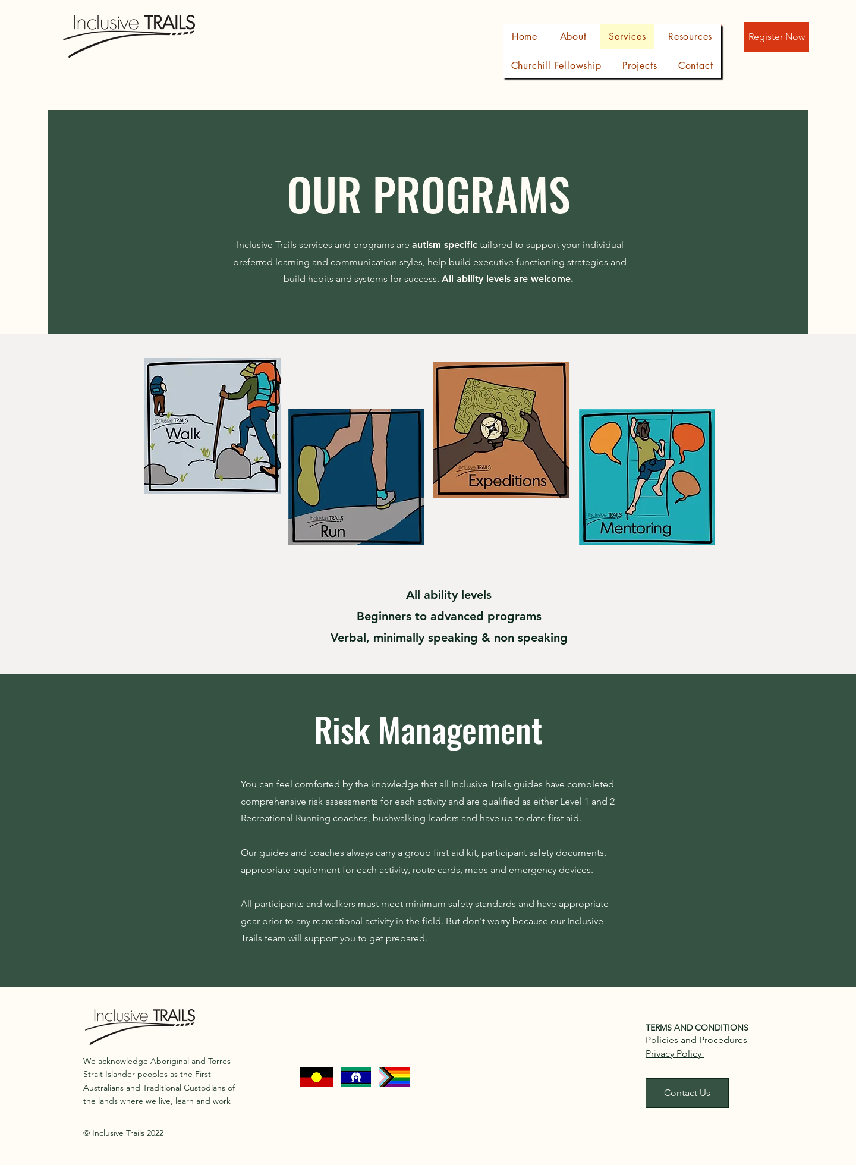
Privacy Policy (675, 1053)
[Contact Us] (687, 1093)
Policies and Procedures (696, 1039)
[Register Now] (776, 37)
